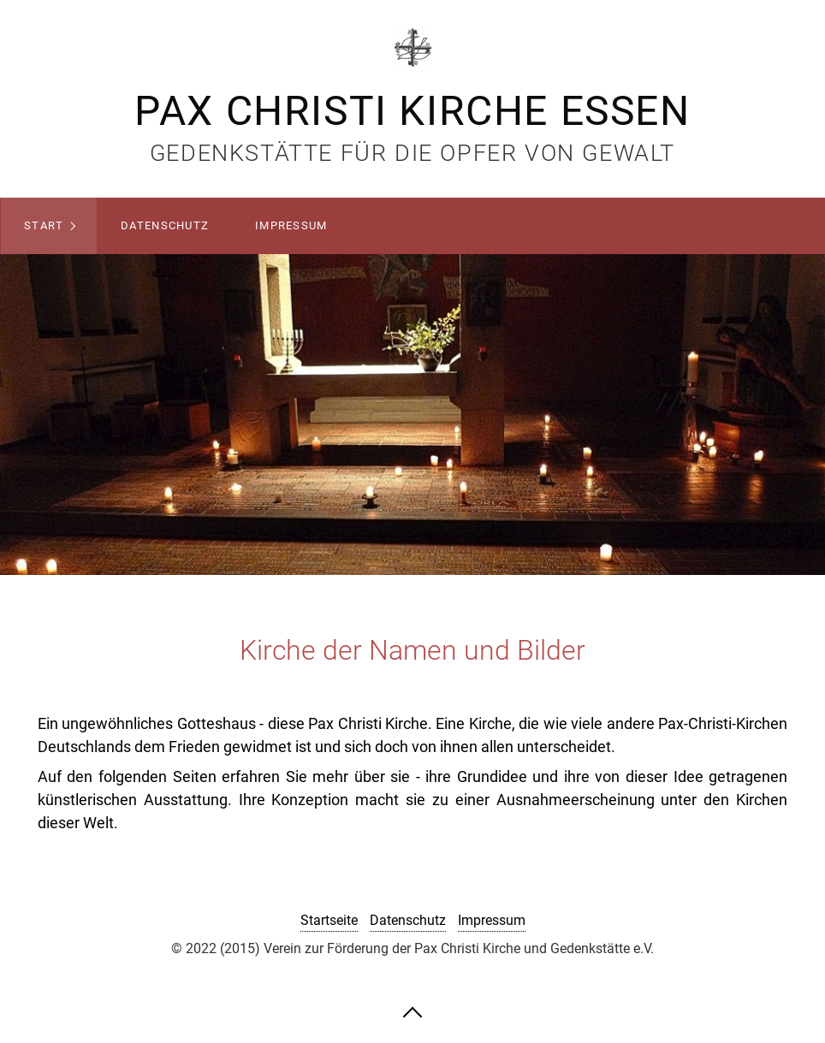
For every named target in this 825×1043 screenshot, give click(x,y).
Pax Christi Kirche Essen (412, 110)
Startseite (329, 920)
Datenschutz (165, 225)
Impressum (291, 225)
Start (43, 225)
